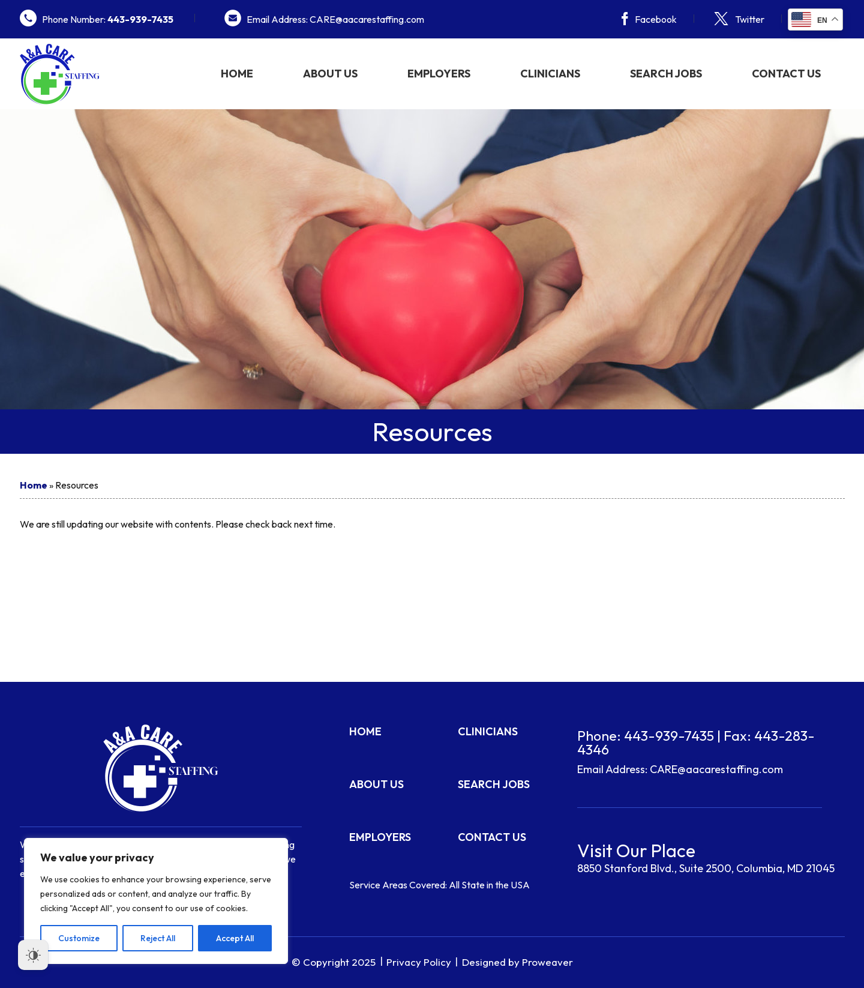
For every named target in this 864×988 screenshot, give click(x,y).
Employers (438, 73)
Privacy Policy (418, 962)
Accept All (235, 938)
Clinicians (550, 73)
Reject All (157, 938)
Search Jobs (666, 73)
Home (237, 73)
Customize (79, 938)
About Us (330, 73)
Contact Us (786, 73)
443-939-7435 (669, 736)
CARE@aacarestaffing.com (716, 769)
